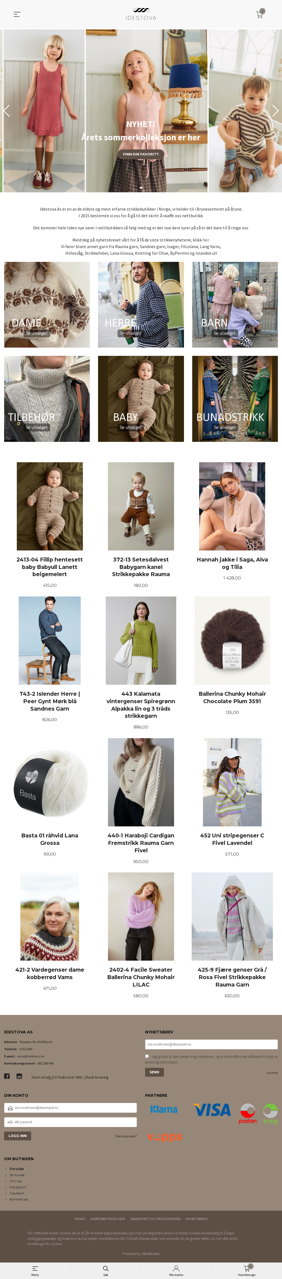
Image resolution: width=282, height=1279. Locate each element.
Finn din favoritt (141, 154)
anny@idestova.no (30, 1058)
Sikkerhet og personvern (155, 1220)
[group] (141, 111)
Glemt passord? (126, 1137)
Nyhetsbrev (197, 1220)
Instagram (18, 1189)
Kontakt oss (19, 1201)
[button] (275, 111)
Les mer (272, 1075)
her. (206, 240)
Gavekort (17, 1195)
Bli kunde (17, 1177)
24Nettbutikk (150, 1255)
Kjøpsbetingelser (108, 1220)
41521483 (25, 1051)
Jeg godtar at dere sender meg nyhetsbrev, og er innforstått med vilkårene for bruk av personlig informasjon (211, 1061)
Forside (17, 1170)
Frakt (79, 1220)
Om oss (16, 1183)
